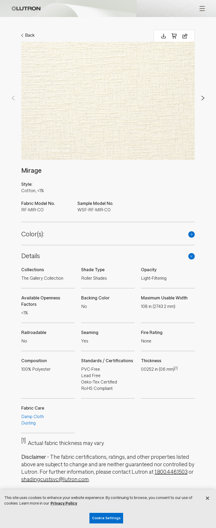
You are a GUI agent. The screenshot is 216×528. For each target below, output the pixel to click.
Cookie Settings (106, 518)
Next (203, 98)
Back (30, 35)
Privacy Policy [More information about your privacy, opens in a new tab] (64, 503)
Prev (13, 98)
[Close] (207, 498)
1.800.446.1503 (171, 472)
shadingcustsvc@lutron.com (55, 479)
